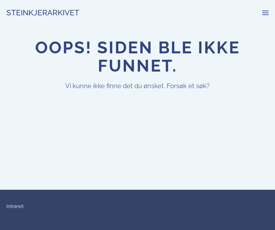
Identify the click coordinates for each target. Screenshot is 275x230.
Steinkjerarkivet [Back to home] (42, 12)
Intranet (15, 206)
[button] (265, 13)
